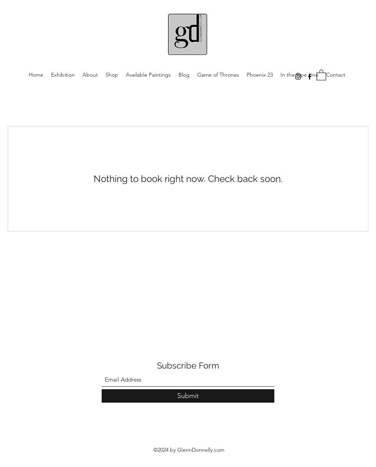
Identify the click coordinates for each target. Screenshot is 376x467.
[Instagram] (298, 76)
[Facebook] (309, 76)
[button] (321, 74)
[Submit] (188, 396)
